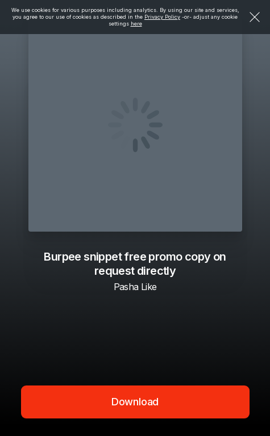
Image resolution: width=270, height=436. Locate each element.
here (136, 23)
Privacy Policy (162, 17)
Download (135, 402)
